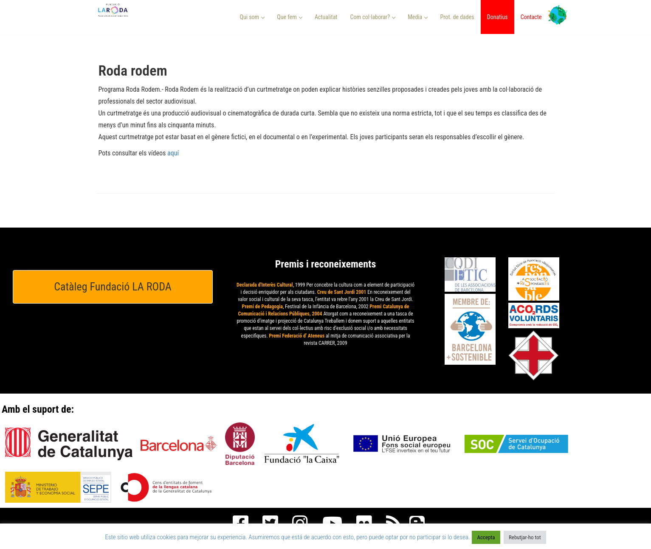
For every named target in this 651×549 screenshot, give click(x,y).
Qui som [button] (252, 17)
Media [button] (418, 17)
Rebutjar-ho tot (525, 537)
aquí (173, 153)
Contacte (531, 17)
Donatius (497, 17)
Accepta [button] (486, 537)
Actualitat (326, 17)
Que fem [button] (289, 17)
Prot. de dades (457, 17)
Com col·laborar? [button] (372, 17)
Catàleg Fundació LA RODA (113, 286)
